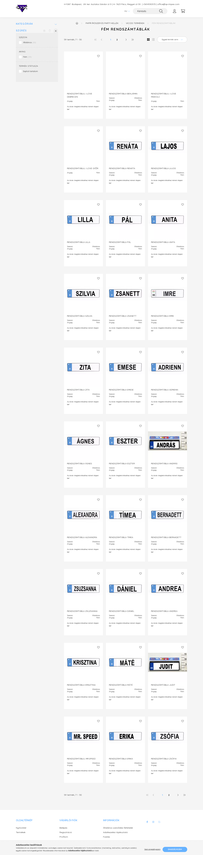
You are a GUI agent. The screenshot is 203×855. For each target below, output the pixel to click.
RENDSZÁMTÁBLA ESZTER (122, 463)
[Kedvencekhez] (98, 56)
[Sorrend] (172, 40)
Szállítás (107, 841)
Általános (29, 42)
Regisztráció (66, 832)
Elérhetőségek (110, 846)
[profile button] (175, 11)
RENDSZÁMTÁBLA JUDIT (163, 685)
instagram (153, 822)
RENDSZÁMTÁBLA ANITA (163, 242)
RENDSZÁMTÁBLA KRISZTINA (81, 685)
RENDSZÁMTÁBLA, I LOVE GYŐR (82, 168)
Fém (27, 57)
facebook (147, 822)
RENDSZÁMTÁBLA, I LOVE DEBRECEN (79, 95)
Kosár (62, 841)
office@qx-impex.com (168, 4)
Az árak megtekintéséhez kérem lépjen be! (83, 107)
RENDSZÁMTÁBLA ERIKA (121, 758)
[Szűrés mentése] (44, 30)
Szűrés (21, 30)
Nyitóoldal (21, 828)
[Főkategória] (77, 23)
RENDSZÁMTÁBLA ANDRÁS (164, 463)
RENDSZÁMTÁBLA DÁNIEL (121, 611)
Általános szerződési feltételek (118, 828)
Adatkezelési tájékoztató (115, 832)
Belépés (63, 828)
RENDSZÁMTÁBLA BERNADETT (166, 537)
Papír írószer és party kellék (102, 23)
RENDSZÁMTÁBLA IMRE (162, 316)
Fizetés (106, 837)
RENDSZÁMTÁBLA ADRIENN (164, 389)
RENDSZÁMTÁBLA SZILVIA (79, 316)
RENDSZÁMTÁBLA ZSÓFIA (164, 758)
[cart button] (183, 11)
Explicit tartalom (30, 71)
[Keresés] (150, 11)
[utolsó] (132, 40)
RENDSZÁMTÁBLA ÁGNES (79, 463)
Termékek (20, 832)
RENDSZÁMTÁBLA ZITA (78, 389)
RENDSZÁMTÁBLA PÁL (120, 242)
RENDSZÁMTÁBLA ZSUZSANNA (82, 611)
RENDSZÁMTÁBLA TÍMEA (121, 537)
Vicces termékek (135, 23)
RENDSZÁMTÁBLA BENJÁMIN (123, 93)
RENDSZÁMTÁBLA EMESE (121, 389)
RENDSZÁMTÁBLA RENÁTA (122, 168)
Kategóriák (24, 23)
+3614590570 (149, 4)
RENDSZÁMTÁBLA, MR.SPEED (81, 758)
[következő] (126, 40)
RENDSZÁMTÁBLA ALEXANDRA (82, 537)
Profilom (64, 837)
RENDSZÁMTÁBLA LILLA (78, 242)
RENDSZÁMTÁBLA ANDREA (164, 611)
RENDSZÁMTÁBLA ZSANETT (122, 316)
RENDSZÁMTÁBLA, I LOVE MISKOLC (163, 95)
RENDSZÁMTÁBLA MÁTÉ (121, 685)
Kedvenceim (66, 846)
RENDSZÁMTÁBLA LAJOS (163, 168)
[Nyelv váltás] (126, 11)
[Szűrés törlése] (49, 30)
